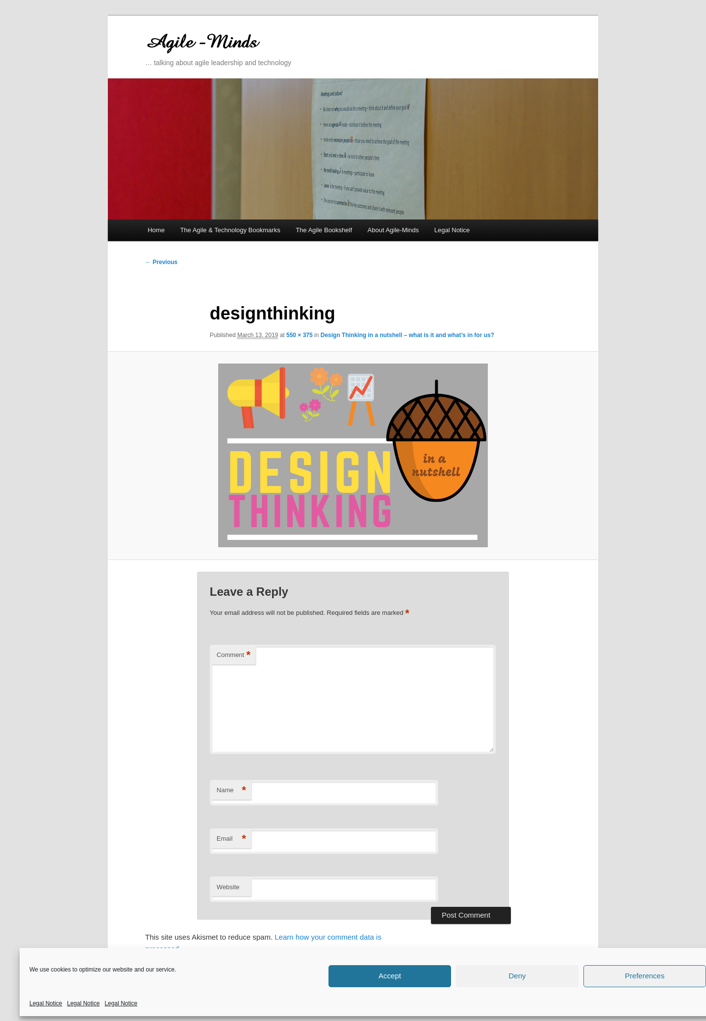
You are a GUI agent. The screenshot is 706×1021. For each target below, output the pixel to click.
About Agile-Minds (393, 230)
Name (231, 790)
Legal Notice (45, 1003)
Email (231, 839)
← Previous (161, 262)
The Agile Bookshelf (324, 230)
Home (156, 230)
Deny (517, 976)
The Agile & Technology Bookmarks (230, 230)
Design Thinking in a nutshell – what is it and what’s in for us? (407, 335)
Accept (389, 976)
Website (228, 887)
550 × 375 (299, 335)
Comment (234, 655)
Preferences (645, 976)
